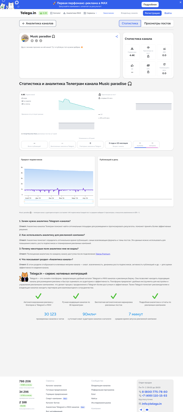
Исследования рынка (101, 403)
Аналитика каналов (37, 23)
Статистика (130, 23)
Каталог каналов (53, 385)
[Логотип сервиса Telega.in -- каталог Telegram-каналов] (28, 13)
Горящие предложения (56, 394)
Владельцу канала (129, 13)
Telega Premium (103, 254)
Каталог (55, 13)
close (180, 2)
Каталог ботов (52, 403)
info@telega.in (152, 403)
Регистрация (152, 13)
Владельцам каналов (100, 385)
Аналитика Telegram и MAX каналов (62, 407)
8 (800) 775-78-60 (154, 392)
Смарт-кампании (54, 398)
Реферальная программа (102, 390)
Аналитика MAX (72, 13)
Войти (168, 13)
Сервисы (90, 13)
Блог (93, 394)
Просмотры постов (157, 23)
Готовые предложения (56, 390)
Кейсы (94, 398)
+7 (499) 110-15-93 (154, 395)
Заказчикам (108, 13)
